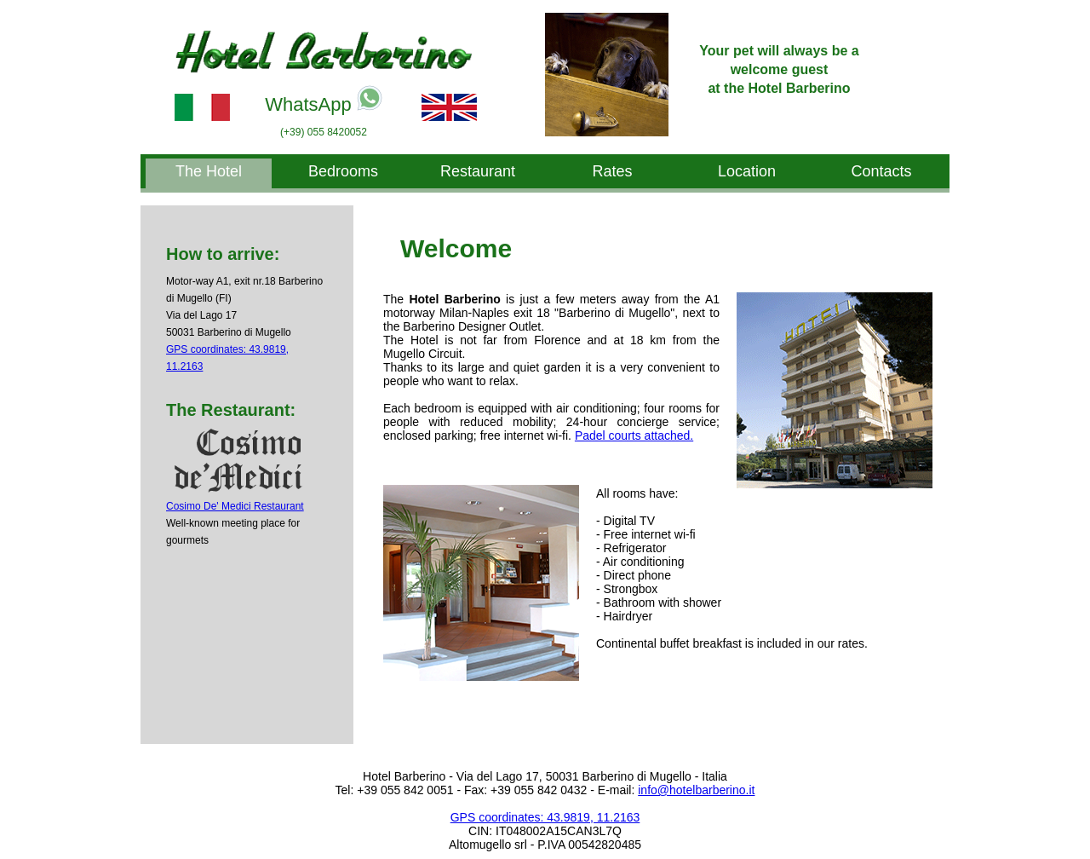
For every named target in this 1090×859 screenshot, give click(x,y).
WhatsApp (323, 100)
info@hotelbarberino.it (696, 790)
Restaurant (477, 171)
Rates (612, 171)
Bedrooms (343, 171)
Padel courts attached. (634, 435)
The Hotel (208, 171)
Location (747, 171)
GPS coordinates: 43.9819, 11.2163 (545, 817)
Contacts (881, 171)
